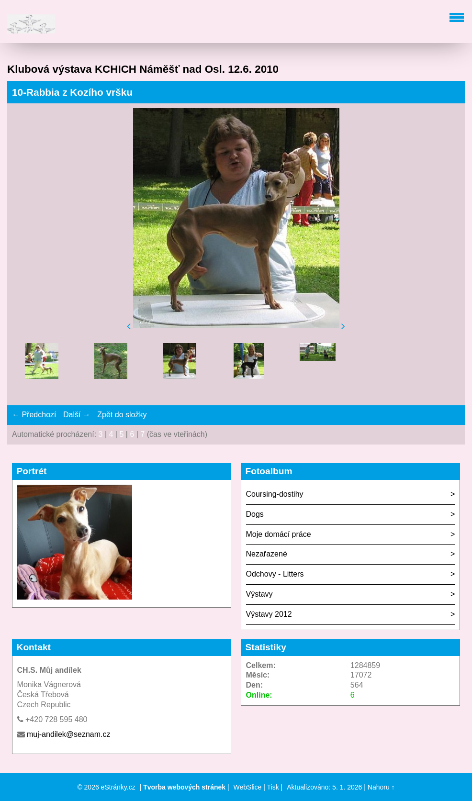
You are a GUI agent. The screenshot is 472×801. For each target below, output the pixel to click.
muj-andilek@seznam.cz (69, 734)
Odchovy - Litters (275, 574)
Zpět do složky (121, 415)
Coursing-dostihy (274, 494)
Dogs (255, 514)
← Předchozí (34, 415)
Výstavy (259, 594)
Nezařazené (266, 554)
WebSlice (248, 787)
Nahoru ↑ (381, 787)
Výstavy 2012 (269, 614)
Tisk (273, 787)
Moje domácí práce (278, 534)
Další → (76, 415)
